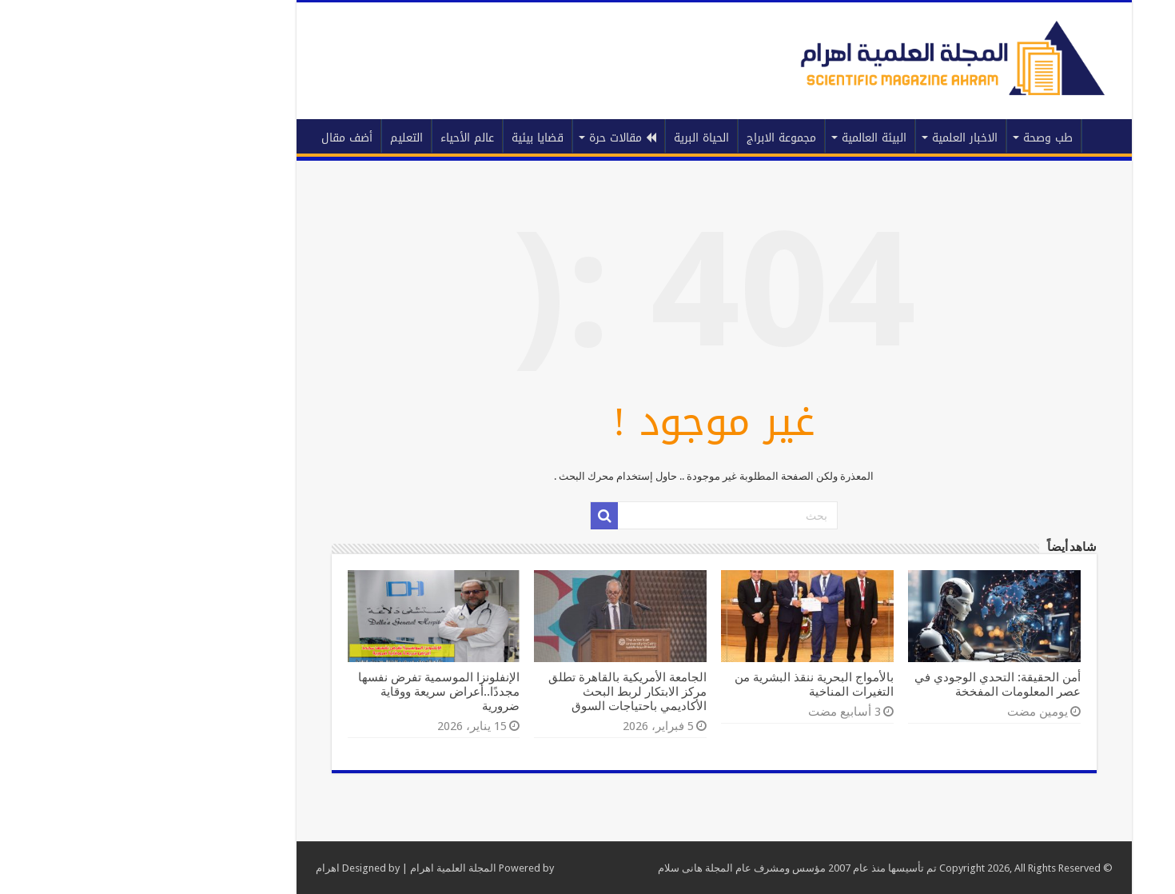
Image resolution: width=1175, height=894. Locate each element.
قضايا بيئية (411, 138)
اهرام (201, 868)
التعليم (280, 138)
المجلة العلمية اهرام (327, 868)
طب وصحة (921, 138)
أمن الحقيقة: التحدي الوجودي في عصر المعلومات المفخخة (871, 684)
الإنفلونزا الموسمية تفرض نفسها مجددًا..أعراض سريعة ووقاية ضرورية (312, 691)
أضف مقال (220, 138)
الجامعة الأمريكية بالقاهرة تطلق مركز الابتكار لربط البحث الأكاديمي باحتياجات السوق (501, 691)
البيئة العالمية (747, 138)
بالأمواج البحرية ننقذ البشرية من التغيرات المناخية (687, 684)
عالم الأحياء (341, 138)
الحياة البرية (575, 138)
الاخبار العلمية (838, 138)
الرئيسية (977, 136)
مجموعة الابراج (655, 138)
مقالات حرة (496, 138)
